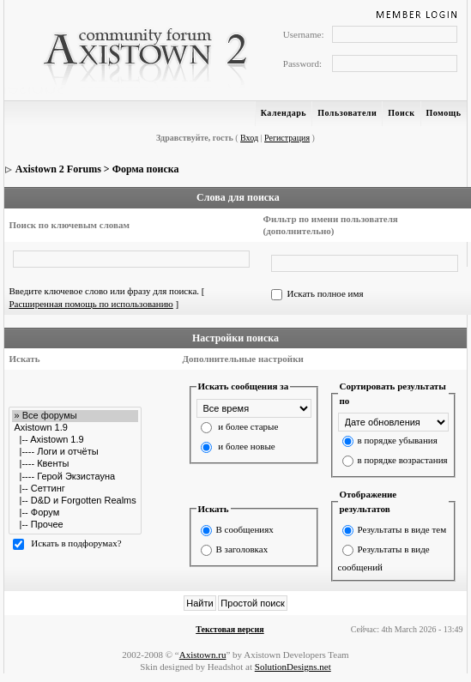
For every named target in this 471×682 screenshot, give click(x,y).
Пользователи (347, 113)
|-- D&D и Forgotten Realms (74, 501)
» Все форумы (74, 416)
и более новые (246, 446)
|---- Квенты (74, 464)
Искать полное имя (325, 293)
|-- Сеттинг (74, 489)
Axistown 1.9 (74, 428)
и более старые (248, 426)
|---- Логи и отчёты (74, 452)
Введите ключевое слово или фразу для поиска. (104, 291)
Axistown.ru (202, 654)
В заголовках (242, 549)
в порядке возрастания (403, 460)
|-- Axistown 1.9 (74, 440)
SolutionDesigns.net (293, 666)
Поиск (401, 113)
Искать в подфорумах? (76, 544)
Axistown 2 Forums (58, 169)
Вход (249, 137)
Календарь (283, 113)
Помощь (444, 113)
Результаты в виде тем (402, 529)
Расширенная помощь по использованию (90, 304)
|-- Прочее (74, 525)
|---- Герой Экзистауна (74, 477)
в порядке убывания (398, 440)
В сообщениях (245, 529)
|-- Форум (74, 513)
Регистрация (287, 137)
